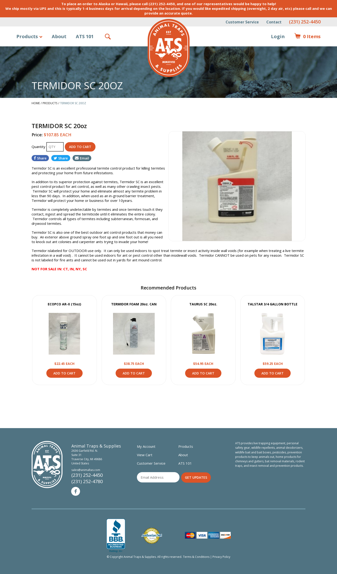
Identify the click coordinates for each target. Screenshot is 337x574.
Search (108, 36)
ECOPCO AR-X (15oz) (64, 304)
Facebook (75, 491)
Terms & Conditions (196, 557)
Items (307, 36)
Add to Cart (64, 373)
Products (27, 36)
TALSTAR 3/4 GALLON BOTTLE (272, 304)
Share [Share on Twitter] (61, 158)
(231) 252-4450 (305, 22)
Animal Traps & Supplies (169, 48)
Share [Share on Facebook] (40, 158)
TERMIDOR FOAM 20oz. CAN (134, 304)
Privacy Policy (221, 557)
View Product (64, 334)
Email (82, 158)
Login (278, 36)
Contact (274, 22)
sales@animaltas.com (85, 470)
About (59, 36)
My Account (146, 446)
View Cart (144, 454)
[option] (236, 186)
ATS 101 (85, 36)
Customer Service (242, 22)
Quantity (39, 146)
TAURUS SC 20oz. (203, 304)
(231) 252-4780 (87, 481)
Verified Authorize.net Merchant (151, 536)
